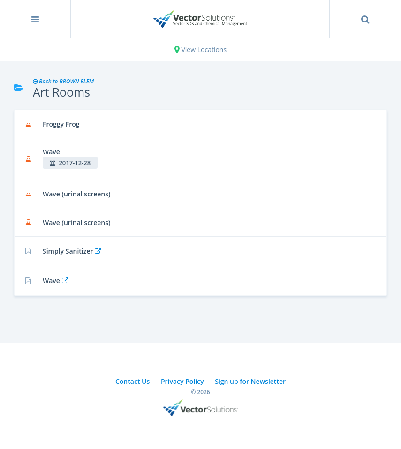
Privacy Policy (182, 381)
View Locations (200, 49)
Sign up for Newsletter (250, 381)
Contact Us (132, 381)
